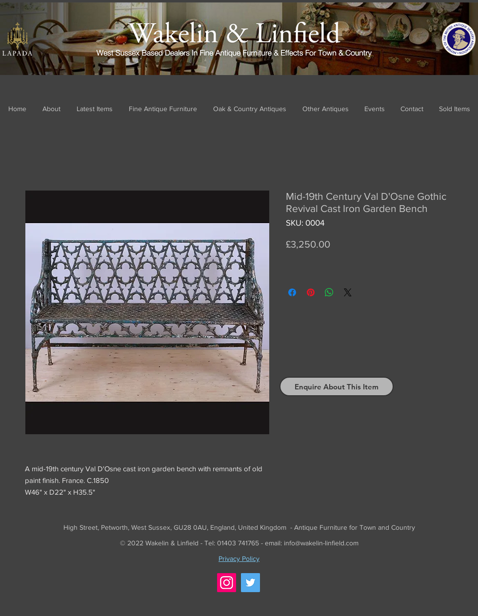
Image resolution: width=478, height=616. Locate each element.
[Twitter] (250, 582)
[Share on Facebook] (292, 292)
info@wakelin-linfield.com (321, 543)
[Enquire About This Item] (336, 386)
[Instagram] (226, 582)
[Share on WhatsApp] (329, 292)
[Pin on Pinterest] (311, 292)
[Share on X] (348, 292)
